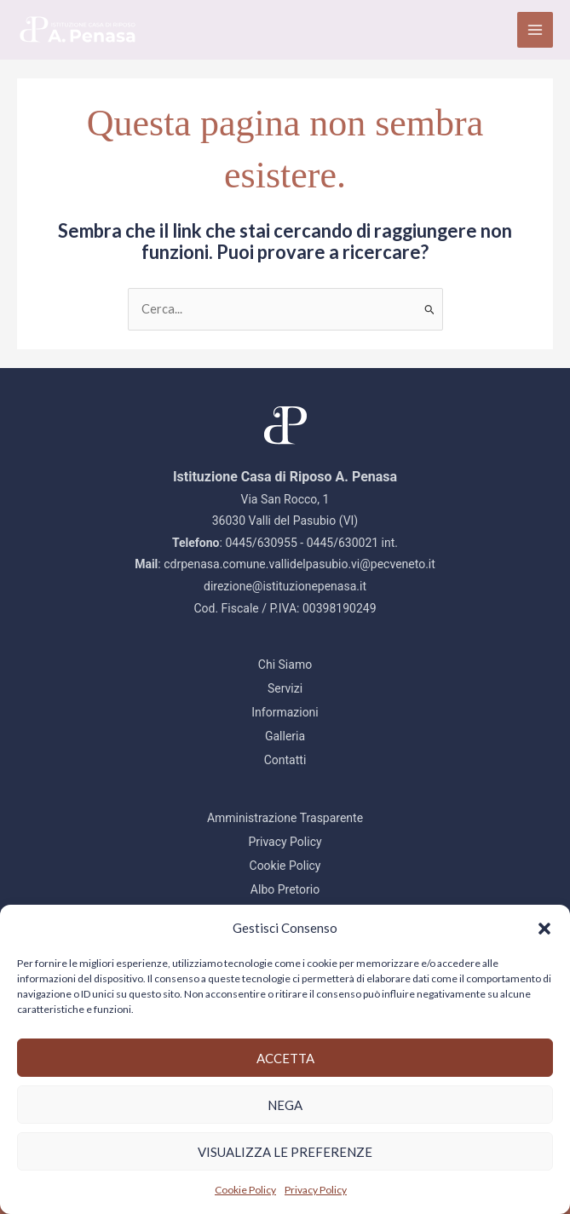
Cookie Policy (245, 1189)
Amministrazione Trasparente (285, 818)
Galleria (285, 736)
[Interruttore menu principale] (535, 30)
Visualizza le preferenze (285, 1151)
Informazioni (285, 712)
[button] (544, 928)
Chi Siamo (285, 664)
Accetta (285, 1058)
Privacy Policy (316, 1189)
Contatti (285, 760)
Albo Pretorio (285, 889)
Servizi (285, 688)
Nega (285, 1105)
